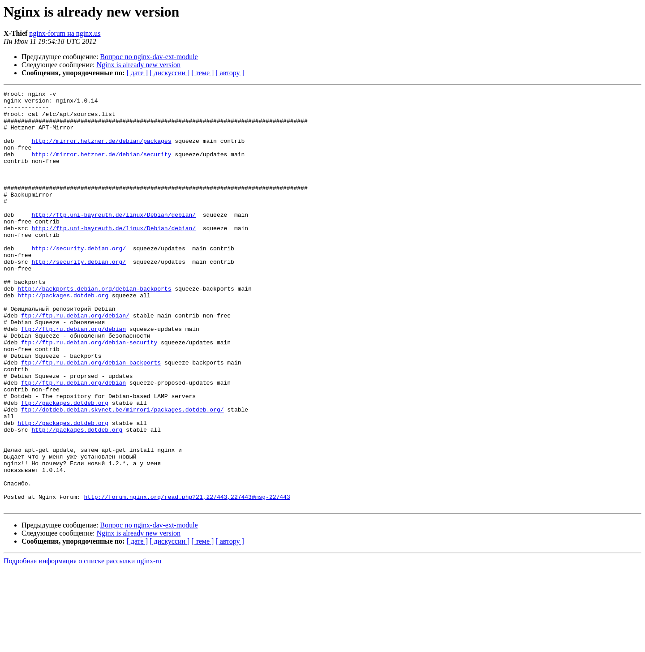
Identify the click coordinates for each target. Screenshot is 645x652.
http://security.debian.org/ (78, 280)
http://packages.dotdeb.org (62, 337)
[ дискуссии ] (169, 73)
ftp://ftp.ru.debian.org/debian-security (89, 393)
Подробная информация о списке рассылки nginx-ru (83, 644)
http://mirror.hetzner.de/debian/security (101, 167)
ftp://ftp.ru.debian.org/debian (73, 377)
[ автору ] (229, 73)
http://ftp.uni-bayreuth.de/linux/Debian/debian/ (113, 240)
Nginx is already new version (139, 65)
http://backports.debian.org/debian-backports (94, 329)
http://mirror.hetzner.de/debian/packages (101, 151)
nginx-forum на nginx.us (64, 33)
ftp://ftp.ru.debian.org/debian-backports (91, 417)
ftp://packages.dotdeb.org (64, 466)
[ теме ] (202, 73)
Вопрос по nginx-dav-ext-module (149, 56)
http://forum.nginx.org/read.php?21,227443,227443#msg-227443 (187, 579)
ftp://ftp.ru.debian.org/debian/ (75, 361)
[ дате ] (137, 73)
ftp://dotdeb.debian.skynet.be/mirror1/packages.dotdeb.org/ (122, 474)
